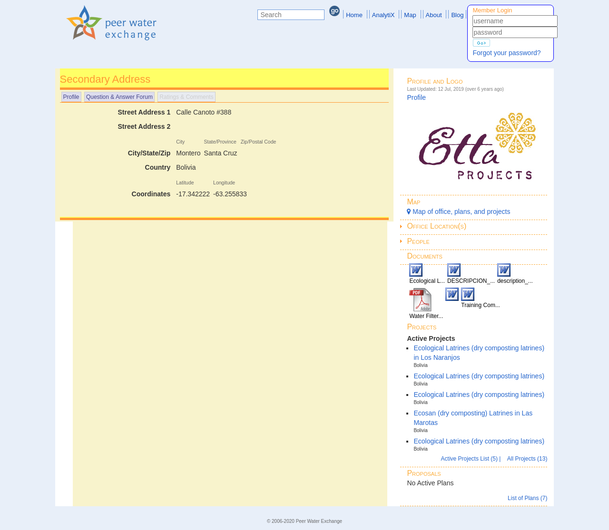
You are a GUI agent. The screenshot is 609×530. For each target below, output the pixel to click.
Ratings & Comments (186, 97)
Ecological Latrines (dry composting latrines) (478, 376)
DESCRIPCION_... (471, 281)
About (434, 15)
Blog (457, 15)
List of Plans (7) (527, 498)
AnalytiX (383, 15)
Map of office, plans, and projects (458, 211)
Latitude (185, 182)
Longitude (224, 182)
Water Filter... (426, 316)
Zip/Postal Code (258, 142)
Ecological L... (427, 281)
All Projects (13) (527, 458)
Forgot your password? (506, 53)
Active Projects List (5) (470, 458)
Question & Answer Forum (119, 97)
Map (410, 15)
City (180, 142)
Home (354, 15)
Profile (71, 97)
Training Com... (480, 305)
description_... (515, 281)
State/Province (220, 142)
